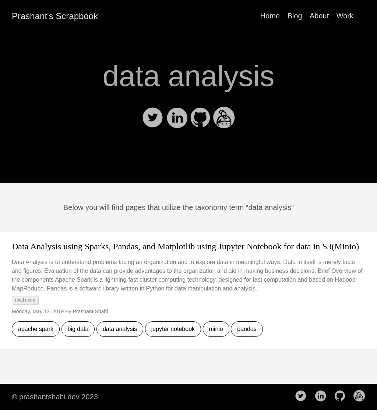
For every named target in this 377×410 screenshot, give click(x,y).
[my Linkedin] (177, 126)
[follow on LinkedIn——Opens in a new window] (322, 396)
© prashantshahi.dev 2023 (55, 397)
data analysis (120, 329)
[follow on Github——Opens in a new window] (342, 396)
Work (345, 16)
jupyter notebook (173, 329)
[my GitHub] (201, 126)
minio (216, 329)
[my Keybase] (224, 126)
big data (78, 329)
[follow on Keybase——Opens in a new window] (361, 396)
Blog (294, 16)
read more (25, 300)
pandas (247, 329)
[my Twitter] (153, 126)
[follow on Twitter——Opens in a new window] (303, 396)
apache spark (35, 329)
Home (270, 16)
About (319, 16)
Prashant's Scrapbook (55, 16)
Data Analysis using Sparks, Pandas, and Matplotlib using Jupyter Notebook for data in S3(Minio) (185, 246)
